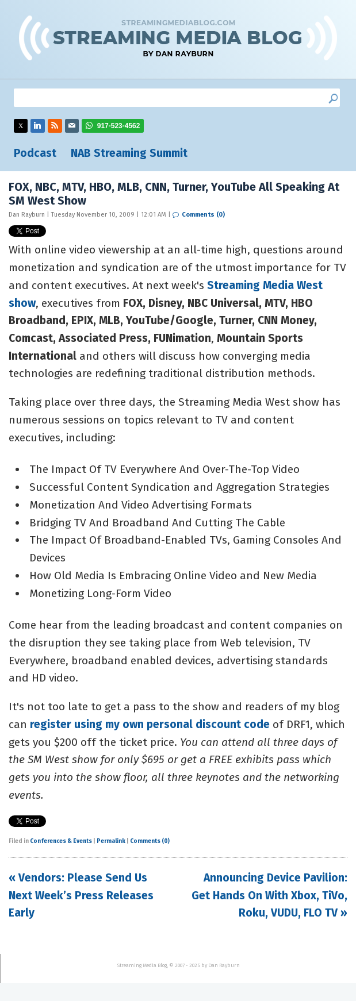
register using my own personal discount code (150, 724)
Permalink (111, 841)
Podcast (35, 153)
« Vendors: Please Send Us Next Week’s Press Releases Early (81, 895)
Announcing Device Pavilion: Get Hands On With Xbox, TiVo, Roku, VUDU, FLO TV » (269, 895)
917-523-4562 (118, 126)
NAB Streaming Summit (129, 153)
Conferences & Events (61, 841)
